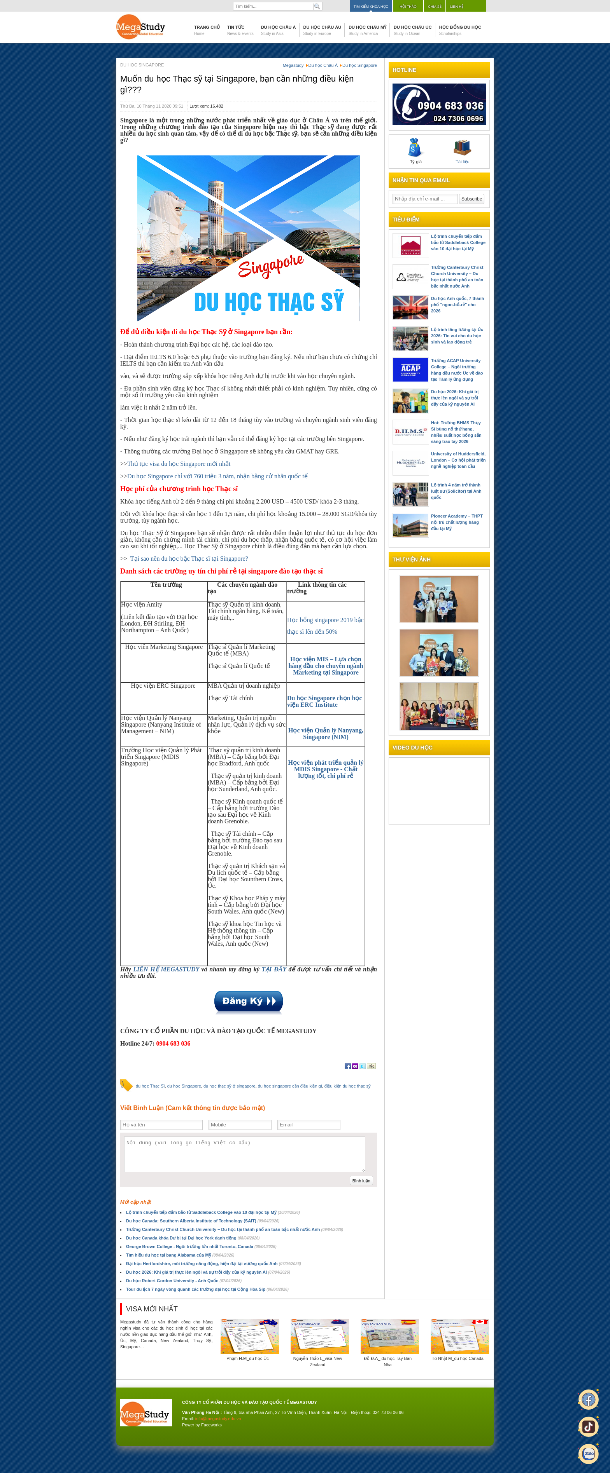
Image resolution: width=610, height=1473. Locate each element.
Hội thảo (408, 7)
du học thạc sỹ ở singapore (229, 1086)
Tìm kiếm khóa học (371, 7)
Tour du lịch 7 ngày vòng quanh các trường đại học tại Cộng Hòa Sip (207, 1289)
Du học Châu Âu (322, 30)
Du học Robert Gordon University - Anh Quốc (184, 1280)
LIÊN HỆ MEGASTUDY (166, 969)
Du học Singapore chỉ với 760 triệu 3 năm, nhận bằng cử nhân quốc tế (217, 476)
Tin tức (240, 30)
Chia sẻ (435, 7)
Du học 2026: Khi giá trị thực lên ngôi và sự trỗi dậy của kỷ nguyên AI (208, 1272)
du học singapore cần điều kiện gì (290, 1086)
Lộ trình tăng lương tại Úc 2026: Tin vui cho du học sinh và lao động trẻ (457, 335)
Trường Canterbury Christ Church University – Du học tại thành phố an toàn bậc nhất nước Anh (234, 1229)
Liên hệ (456, 7)
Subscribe (471, 199)
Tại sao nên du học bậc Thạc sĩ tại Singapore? (189, 558)
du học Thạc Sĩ (150, 1086)
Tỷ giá (416, 151)
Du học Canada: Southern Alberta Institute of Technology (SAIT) (202, 1220)
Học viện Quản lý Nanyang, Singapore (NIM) (325, 733)
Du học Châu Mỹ (367, 30)
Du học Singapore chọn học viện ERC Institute (324, 701)
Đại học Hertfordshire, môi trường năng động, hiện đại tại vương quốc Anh (213, 1263)
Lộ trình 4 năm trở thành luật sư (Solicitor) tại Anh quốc (456, 491)
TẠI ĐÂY (274, 969)
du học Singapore (184, 1086)
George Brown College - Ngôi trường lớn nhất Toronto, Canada (201, 1246)
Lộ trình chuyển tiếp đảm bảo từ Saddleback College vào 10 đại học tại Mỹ (213, 1212)
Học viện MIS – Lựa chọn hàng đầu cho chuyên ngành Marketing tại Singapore (325, 666)
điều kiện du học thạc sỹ (347, 1086)
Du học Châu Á (278, 30)
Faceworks (211, 1424)
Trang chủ (207, 30)
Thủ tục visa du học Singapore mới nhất (178, 463)
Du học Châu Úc (413, 30)
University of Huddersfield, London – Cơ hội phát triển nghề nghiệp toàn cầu (458, 460)
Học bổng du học (460, 30)
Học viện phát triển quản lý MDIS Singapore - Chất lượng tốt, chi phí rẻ (326, 769)
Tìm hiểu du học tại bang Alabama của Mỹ (180, 1255)
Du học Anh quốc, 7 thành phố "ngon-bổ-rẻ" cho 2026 (457, 304)
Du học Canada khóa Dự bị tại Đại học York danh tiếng (192, 1238)
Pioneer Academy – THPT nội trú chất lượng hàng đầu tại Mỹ (457, 522)
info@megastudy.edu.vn (218, 1418)
